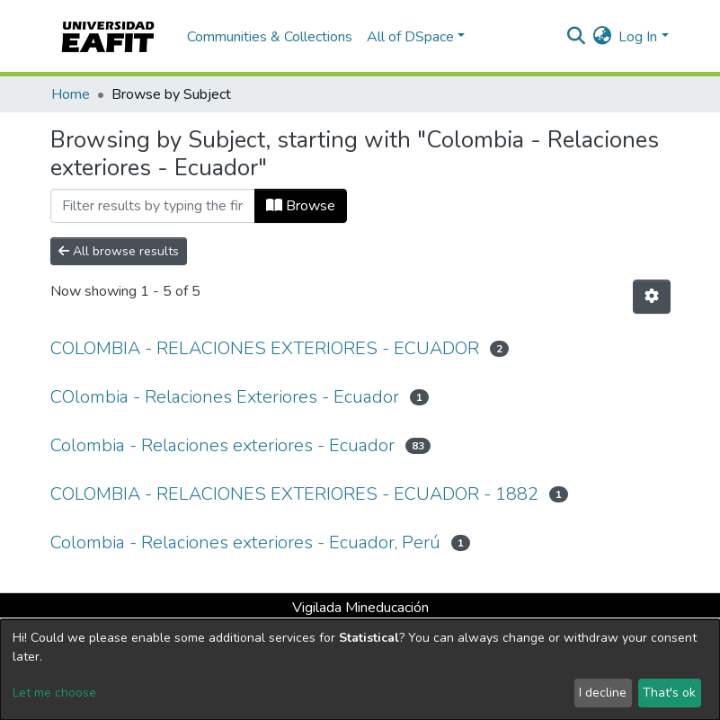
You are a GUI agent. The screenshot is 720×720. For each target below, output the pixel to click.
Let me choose (54, 692)
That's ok (669, 692)
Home (70, 94)
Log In (637, 37)
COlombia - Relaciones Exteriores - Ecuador (224, 397)
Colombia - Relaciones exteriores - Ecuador (222, 445)
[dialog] (360, 669)
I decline (603, 692)
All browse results (118, 251)
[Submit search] (575, 37)
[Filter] (152, 206)
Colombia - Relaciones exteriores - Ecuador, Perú (245, 542)
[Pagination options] (652, 297)
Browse (300, 206)
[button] (602, 37)
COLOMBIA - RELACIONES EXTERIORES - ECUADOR (264, 348)
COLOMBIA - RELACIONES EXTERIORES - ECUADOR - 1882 (294, 494)
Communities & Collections (269, 37)
